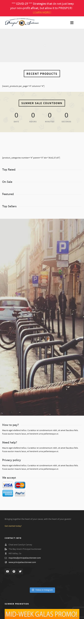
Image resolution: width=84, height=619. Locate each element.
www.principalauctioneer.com (22, 562)
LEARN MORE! (42, 13)
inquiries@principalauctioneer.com (25, 558)
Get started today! (13, 526)
